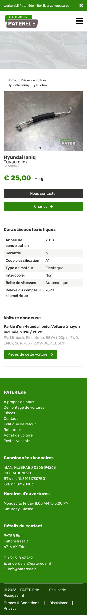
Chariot (43, 206)
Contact (11, 418)
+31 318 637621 (20, 558)
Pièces (9, 413)
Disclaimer (58, 603)
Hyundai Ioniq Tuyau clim (27, 85)
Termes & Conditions (21, 603)
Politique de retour (20, 424)
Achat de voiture (18, 435)
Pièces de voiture (33, 80)
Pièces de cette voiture (30, 354)
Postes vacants (17, 441)
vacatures (61, 6)
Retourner (12, 429)
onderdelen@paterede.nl (29, 563)
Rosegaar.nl (14, 595)
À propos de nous (19, 402)
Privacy (10, 608)
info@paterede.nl (23, 569)
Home (11, 80)
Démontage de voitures (24, 407)
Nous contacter (43, 193)
